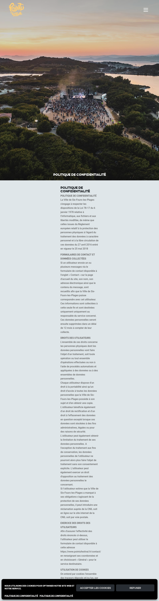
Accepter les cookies (95, 588)
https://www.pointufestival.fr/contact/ (80, 551)
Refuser (135, 588)
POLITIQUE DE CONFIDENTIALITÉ (21, 595)
